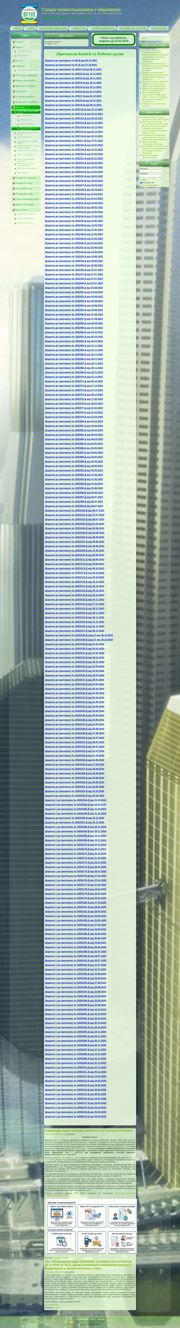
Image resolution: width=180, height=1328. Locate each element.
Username (144, 169)
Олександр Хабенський (54, 1134)
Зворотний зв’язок (25, 223)
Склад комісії (26, 120)
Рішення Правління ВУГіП (28, 70)
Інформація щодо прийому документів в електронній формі (89, 1130)
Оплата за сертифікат (26, 155)
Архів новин (22, 56)
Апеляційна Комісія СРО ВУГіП (28, 142)
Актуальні (57, 1258)
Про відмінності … (25, 173)
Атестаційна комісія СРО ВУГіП (28, 112)
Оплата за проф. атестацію (28, 150)
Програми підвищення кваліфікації (26, 159)
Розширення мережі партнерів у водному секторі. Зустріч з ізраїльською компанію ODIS (155, 84)
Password (143, 173)
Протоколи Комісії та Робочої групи (29, 128)
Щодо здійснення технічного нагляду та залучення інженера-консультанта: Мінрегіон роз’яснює (155, 67)
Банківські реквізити (26, 218)
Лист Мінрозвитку (52, 1305)
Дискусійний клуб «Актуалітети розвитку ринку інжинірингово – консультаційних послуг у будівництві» (155, 149)
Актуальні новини (25, 51)
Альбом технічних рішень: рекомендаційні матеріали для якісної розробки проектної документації (154, 76)
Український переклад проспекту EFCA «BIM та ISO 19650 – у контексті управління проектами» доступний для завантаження (155, 97)
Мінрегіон (101, 1319)
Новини (65, 1258)
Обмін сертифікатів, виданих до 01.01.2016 (29, 146)
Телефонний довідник (26, 214)
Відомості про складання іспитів (28, 133)
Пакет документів (25, 137)
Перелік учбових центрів (27, 168)
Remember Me (147, 183)
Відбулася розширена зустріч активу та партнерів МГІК (154, 89)
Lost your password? (150, 185)
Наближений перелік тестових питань (26, 164)
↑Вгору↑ (93, 1319)
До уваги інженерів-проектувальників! (150, 156)
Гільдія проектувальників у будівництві (81, 9)
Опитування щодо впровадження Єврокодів (152, 143)
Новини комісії (26, 116)
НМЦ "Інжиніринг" (82, 1319)
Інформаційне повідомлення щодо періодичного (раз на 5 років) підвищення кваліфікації (154, 137)
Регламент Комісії (28, 124)
